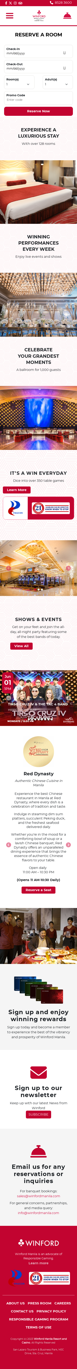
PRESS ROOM (39, 1303)
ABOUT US (15, 1303)
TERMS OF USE (39, 1327)
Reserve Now (38, 111)
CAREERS (62, 1303)
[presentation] (8, 568)
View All (21, 646)
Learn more (38, 1263)
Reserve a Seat (38, 890)
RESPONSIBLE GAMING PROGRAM (38, 1319)
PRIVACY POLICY (51, 1311)
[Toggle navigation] (9, 15)
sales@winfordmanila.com (38, 1196)
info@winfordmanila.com (38, 1213)
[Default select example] (19, 84)
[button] (35, 590)
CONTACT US (22, 1311)
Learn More (16, 490)
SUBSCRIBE (38, 1114)
